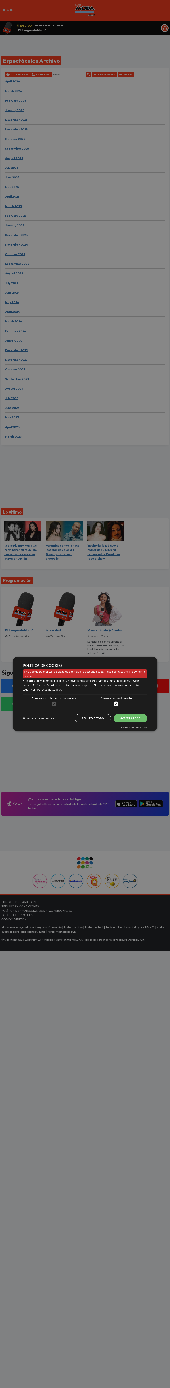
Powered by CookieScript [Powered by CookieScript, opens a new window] (133, 727)
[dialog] (85, 694)
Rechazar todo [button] (93, 718)
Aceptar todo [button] (130, 718)
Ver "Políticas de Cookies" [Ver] (47, 689)
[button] (38, 718)
